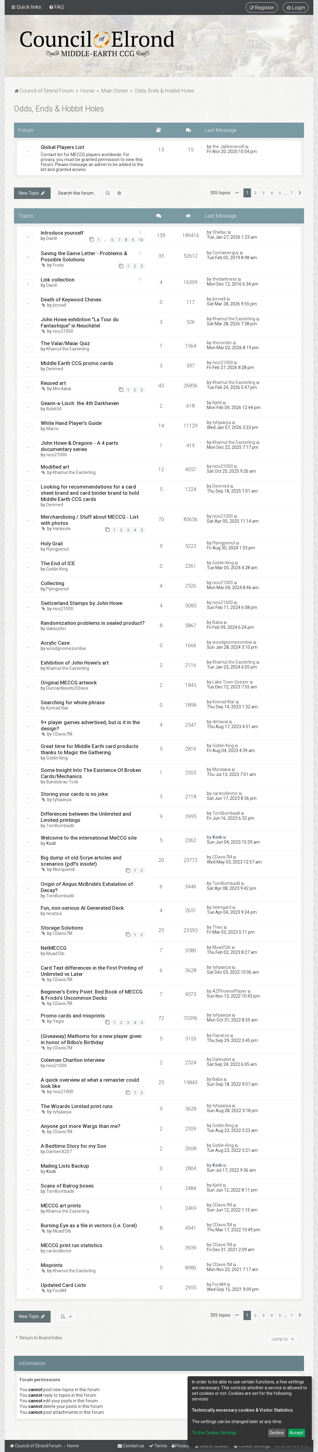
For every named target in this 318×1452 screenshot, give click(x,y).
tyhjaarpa (221, 422)
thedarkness (224, 279)
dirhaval (220, 721)
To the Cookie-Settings (214, 1432)
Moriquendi (64, 869)
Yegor (59, 1021)
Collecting (52, 583)
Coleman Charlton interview (73, 1060)
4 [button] (271, 193)
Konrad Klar (57, 708)
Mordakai (62, 388)
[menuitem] (56, 6)
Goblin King (57, 568)
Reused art (53, 383)
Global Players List (62, 147)
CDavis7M (62, 734)
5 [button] (280, 193)
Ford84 (59, 1290)
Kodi (51, 843)
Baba (217, 622)
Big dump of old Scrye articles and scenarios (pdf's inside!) (81, 861)
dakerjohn (56, 628)
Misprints (52, 1265)
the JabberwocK (228, 146)
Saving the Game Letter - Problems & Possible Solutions (84, 256)
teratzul (54, 913)
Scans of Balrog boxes (67, 1186)
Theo (217, 927)
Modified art (55, 467)
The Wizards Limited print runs (77, 1106)
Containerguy (225, 252)
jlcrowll (59, 305)
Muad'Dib (55, 953)
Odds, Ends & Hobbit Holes (59, 108)
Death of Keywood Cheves (71, 299)
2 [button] (255, 193)
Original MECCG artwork (69, 682)
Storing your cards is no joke (74, 794)
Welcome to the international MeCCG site (89, 838)
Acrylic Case (55, 643)
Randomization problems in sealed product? (93, 623)
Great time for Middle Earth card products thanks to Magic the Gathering (90, 749)
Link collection (58, 280)
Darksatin (221, 1059)
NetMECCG (53, 948)
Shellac (219, 232)
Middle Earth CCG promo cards (77, 363)
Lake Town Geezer (230, 681)
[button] (237, 193)
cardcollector (225, 793)
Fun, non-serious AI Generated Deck (82, 908)
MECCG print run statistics (71, 1245)
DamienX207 (59, 1151)
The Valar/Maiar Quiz (65, 343)
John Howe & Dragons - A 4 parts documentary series (79, 446)
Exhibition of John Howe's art (75, 663)
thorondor (222, 342)
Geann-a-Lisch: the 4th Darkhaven (80, 403)
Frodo (58, 265)
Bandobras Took (62, 781)
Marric (52, 428)
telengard (221, 907)
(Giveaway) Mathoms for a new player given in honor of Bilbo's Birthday (91, 1039)
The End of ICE (58, 563)
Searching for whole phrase (73, 702)
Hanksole (62, 528)
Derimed (54, 368)
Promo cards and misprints (73, 1015)
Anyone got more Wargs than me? (80, 1126)
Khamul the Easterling (233, 318)
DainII (51, 238)
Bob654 (53, 408)
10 (141, 239)
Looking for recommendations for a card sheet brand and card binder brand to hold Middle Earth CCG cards (90, 493)
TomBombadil (60, 825)
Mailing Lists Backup (65, 1166)
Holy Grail (52, 543)
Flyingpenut (57, 549)
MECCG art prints (61, 1205)
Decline (277, 1432)
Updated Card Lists (63, 1285)
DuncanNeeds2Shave (67, 688)
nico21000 (63, 331)
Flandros (220, 1035)
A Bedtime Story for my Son (73, 1146)
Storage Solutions (62, 928)
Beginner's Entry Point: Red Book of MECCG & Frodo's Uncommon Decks (92, 995)
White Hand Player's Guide (71, 423)
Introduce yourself (62, 233)
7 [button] (291, 193)
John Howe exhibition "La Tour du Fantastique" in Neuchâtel (80, 322)
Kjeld (217, 402)
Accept (296, 1432)
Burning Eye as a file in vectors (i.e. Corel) (89, 1225)
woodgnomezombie (66, 648)
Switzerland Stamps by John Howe (81, 603)
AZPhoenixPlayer (229, 991)
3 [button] (263, 193)
